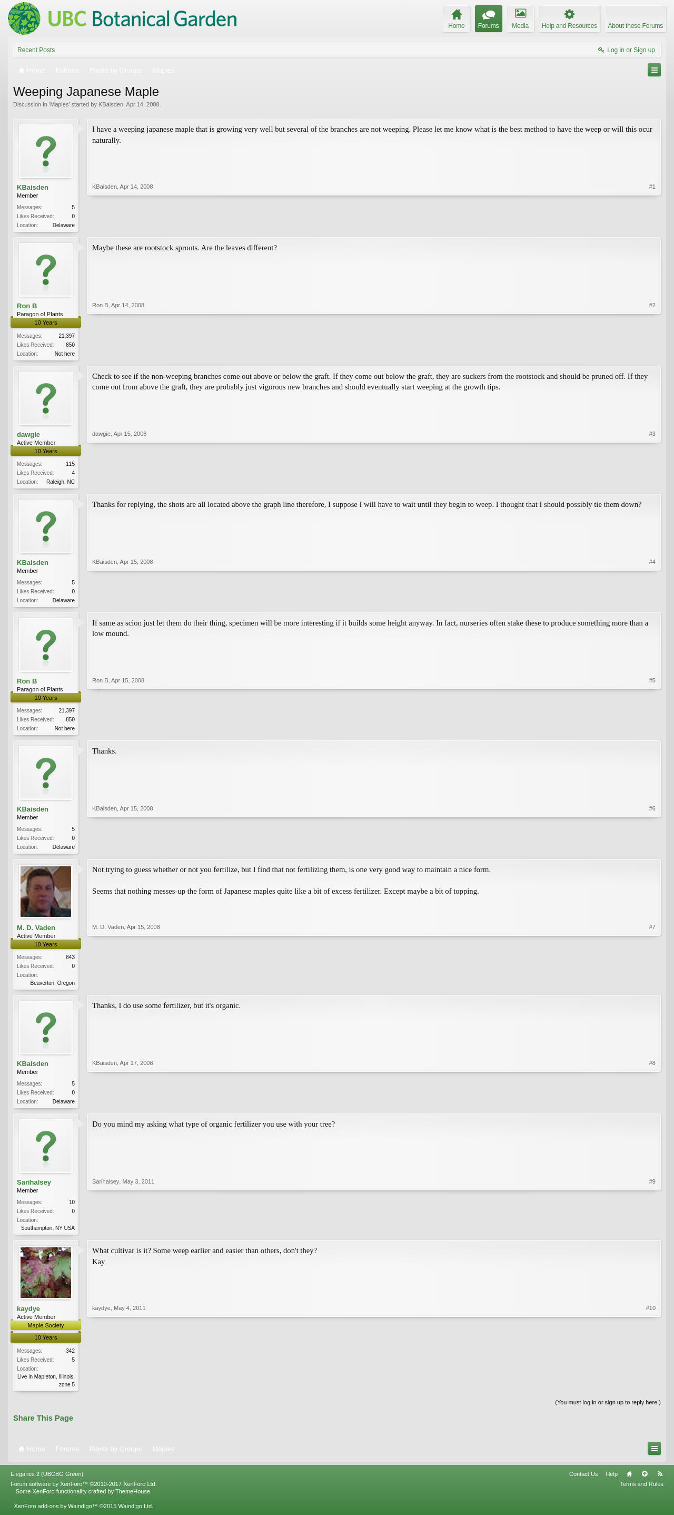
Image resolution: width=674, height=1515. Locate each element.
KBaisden (110, 104)
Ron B (27, 307)
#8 (652, 1108)
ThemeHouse (132, 1502)
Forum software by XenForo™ (84, 1494)
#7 (652, 988)
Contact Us (583, 1484)
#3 (652, 482)
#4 (652, 602)
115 (70, 466)
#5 (652, 731)
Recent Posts (36, 50)
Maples (59, 104)
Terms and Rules (641, 1494)
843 (70, 963)
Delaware (64, 225)
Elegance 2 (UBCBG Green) (47, 1484)
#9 (652, 1235)
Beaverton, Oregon (53, 989)
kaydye (28, 1318)
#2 (652, 353)
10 (72, 1211)
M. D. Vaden (36, 934)
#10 (651, 1392)
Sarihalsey (34, 1191)
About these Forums (635, 26)
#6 (652, 851)
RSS (659, 1484)
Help (612, 1484)
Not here (65, 355)
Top (644, 1484)
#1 (652, 224)
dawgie (28, 436)
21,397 (66, 337)
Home (629, 1484)
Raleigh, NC (60, 484)
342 (70, 1360)
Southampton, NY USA (48, 1236)
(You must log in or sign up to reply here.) (608, 1412)
